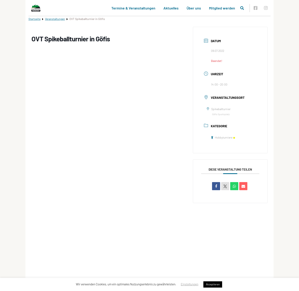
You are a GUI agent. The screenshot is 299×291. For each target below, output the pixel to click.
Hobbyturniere (223, 137)
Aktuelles (171, 8)
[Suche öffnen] (242, 8)
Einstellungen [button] (189, 284)
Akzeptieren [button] (213, 284)
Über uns (194, 8)
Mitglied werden (222, 8)
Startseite (34, 19)
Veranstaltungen (55, 19)
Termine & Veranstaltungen (133, 8)
